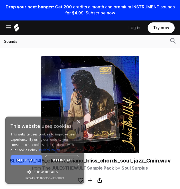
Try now (161, 27)
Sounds (10, 41)
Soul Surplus (134, 168)
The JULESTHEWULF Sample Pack (78, 168)
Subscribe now (100, 12)
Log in (134, 27)
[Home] (16, 29)
